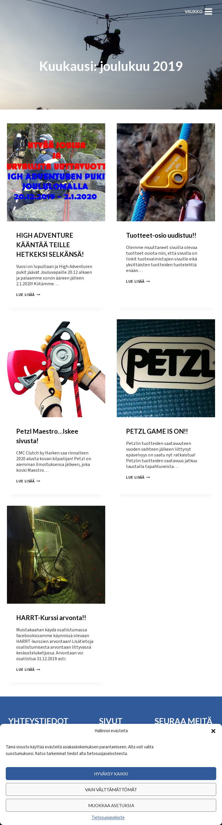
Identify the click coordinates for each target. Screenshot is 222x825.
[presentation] (56, 172)
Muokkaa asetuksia (111, 805)
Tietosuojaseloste (108, 818)
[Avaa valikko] (198, 11)
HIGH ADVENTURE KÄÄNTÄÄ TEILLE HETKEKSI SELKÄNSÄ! (50, 244)
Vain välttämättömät (111, 789)
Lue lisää (28, 294)
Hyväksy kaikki (111, 773)
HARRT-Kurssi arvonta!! (51, 615)
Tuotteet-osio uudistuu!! (161, 235)
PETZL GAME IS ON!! (157, 430)
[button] (213, 731)
